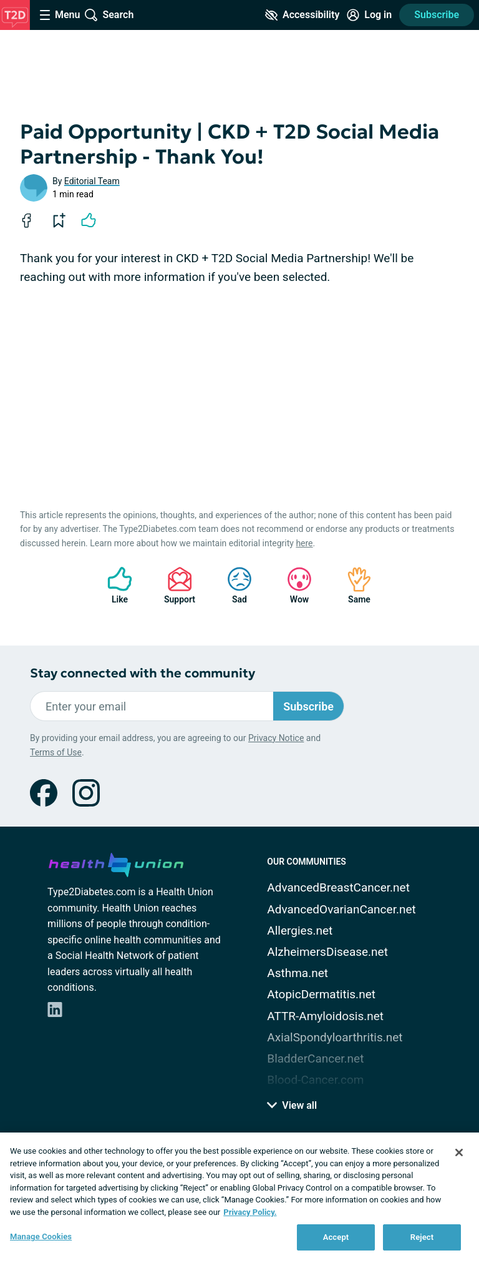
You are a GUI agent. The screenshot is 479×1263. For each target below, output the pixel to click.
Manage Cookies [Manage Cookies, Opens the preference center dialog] (41, 1236)
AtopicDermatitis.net (321, 994)
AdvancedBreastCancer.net (338, 887)
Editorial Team (92, 181)
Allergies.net (299, 930)
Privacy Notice (276, 738)
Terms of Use (56, 752)
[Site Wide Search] (109, 15)
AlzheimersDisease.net (327, 952)
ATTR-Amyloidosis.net (325, 1016)
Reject (422, 1237)
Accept (336, 1237)
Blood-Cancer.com (315, 1080)
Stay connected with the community (142, 673)
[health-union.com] (116, 863)
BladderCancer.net (315, 1058)
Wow (293, 585)
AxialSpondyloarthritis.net (334, 1037)
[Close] (459, 1152)
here (304, 543)
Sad (233, 585)
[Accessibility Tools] (302, 15)
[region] (239, 1198)
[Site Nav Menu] (59, 15)
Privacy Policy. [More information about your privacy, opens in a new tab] (249, 1212)
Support (175, 585)
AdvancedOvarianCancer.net (341, 909)
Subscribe (436, 15)
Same (353, 585)
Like (113, 585)
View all (292, 1105)
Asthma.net (297, 973)
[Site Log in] (369, 15)
